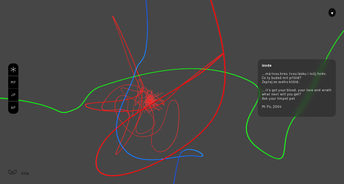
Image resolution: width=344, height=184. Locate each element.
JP (13, 95)
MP (13, 82)
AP (13, 107)
